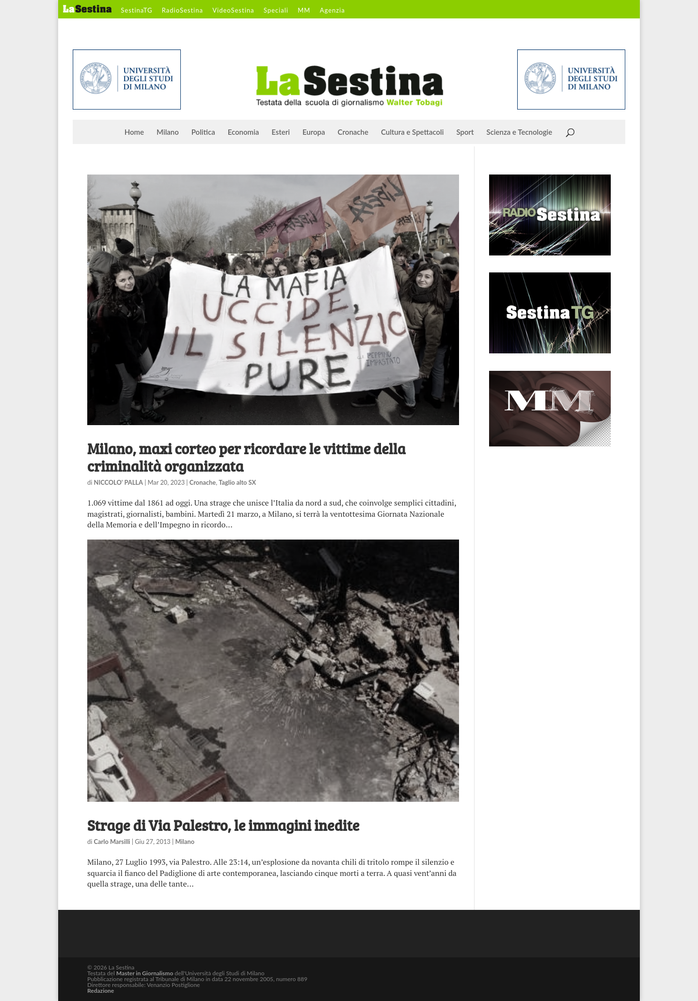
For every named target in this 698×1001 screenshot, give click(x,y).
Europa (313, 132)
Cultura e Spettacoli (412, 132)
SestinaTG (136, 10)
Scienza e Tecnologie (520, 132)
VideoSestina (233, 10)
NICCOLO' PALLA (118, 482)
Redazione (100, 990)
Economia (243, 132)
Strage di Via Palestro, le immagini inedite (223, 825)
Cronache (353, 132)
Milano (168, 132)
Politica (203, 132)
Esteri (280, 132)
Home (134, 132)
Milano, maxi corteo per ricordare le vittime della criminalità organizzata (246, 457)
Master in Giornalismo (144, 973)
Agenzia (332, 10)
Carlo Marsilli (112, 841)
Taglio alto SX (237, 482)
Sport (465, 132)
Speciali (276, 10)
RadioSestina (182, 10)
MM (304, 10)
